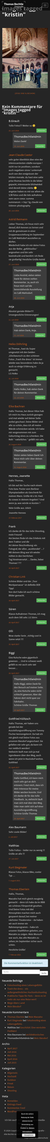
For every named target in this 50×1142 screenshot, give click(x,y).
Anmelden (12, 1100)
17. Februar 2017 (15, 518)
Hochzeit (11, 1076)
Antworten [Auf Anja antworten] (41, 320)
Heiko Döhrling (18, 344)
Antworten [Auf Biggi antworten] (41, 673)
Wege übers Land (16, 1002)
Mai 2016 (11, 1055)
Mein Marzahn (36, 1016)
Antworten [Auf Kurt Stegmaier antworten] (41, 880)
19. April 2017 (14, 673)
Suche (43, 973)
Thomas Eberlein (19, 889)
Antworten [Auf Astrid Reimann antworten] (41, 264)
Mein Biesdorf (14, 1006)
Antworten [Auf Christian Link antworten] (41, 600)
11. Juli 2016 (13, 320)
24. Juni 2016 (14, 211)
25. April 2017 (14, 767)
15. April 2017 (14, 644)
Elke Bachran (17, 406)
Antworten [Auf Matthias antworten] (41, 859)
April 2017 (12, 1048)
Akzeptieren (28, 1135)
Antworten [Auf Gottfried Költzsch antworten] (41, 767)
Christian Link (17, 576)
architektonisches (35, 1034)
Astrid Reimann (18, 219)
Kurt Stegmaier (18, 867)
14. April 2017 (14, 568)
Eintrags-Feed (14, 1104)
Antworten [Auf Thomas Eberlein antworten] (41, 955)
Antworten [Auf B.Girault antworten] (41, 130)
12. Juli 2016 (13, 378)
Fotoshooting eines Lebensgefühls (24, 985)
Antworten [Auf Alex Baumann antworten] (41, 837)
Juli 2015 (11, 1062)
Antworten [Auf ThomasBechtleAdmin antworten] (40, 146)
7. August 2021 (14, 880)
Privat (10, 1083)
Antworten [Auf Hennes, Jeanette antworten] (41, 518)
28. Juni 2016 (19, 298)
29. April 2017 (19, 818)
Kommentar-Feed (16, 1107)
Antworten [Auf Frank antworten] (41, 568)
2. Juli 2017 (13, 837)
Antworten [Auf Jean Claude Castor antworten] (41, 210)
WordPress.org (14, 1111)
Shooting (12, 1090)
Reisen (10, 1087)
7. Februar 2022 (15, 955)
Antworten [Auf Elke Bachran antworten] (41, 444)
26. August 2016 (15, 444)
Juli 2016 (11, 1051)
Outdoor (11, 1079)
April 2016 (12, 1059)
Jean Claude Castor (20, 155)
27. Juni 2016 (14, 264)
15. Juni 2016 (14, 130)
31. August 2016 (20, 467)
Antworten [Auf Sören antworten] (41, 622)
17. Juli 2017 (13, 859)
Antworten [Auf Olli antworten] (41, 644)
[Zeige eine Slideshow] (25, 93)
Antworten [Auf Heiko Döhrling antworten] (41, 378)
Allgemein (12, 1072)
